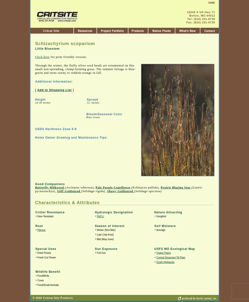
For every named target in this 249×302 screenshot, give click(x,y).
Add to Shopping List (54, 90)
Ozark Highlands (165, 262)
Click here (42, 57)
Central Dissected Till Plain (170, 257)
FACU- (100, 216)
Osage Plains (163, 253)
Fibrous (41, 230)
